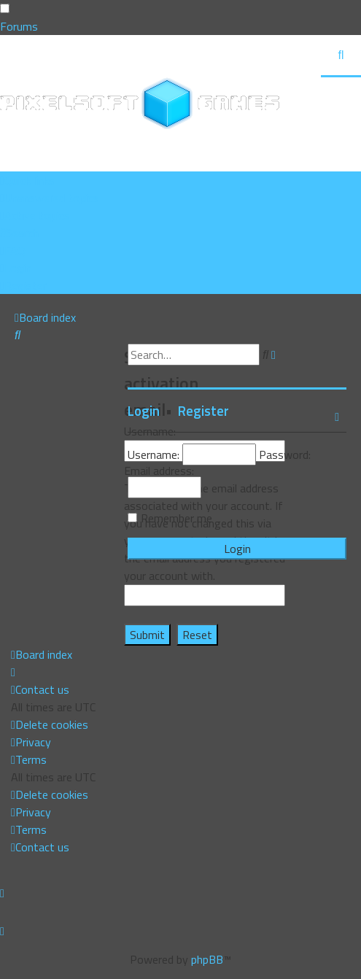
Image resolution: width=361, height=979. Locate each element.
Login (144, 410)
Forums (19, 26)
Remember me (176, 518)
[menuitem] (49, 197)
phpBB (207, 959)
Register (203, 410)
